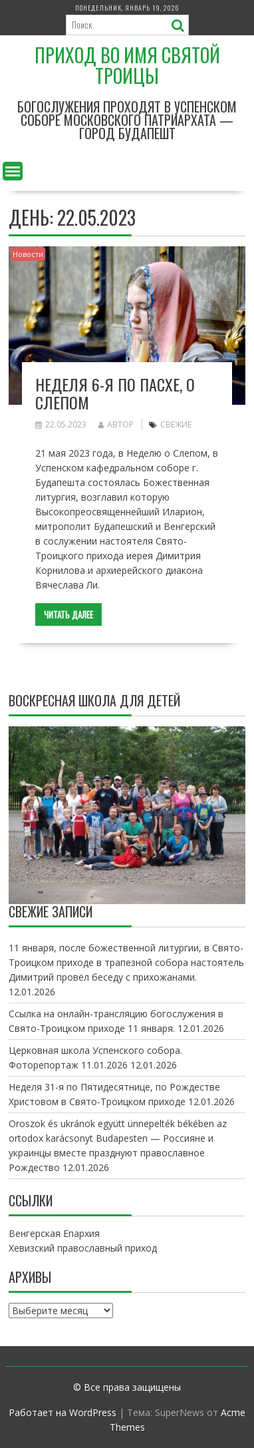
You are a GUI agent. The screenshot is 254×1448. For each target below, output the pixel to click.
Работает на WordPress (62, 1412)
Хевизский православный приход (83, 1248)
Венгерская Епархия (54, 1233)
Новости (28, 254)
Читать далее (68, 614)
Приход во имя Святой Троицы (127, 65)
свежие (175, 424)
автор (116, 424)
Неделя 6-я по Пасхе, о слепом (115, 392)
